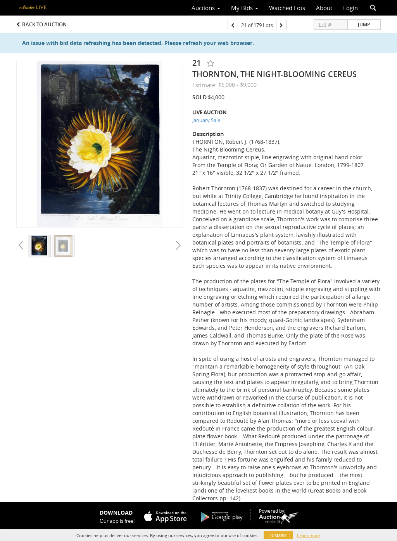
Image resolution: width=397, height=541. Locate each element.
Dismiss (278, 535)
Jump (364, 24)
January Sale (206, 120)
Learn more (308, 535)
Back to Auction (44, 24)
